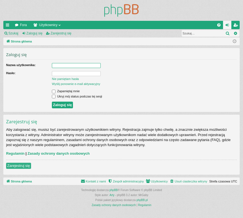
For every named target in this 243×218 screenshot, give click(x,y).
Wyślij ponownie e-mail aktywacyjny (76, 84)
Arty (112, 195)
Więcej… (9, 26)
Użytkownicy (48, 25)
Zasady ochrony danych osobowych (58, 153)
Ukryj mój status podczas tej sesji (77, 96)
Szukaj (13, 33)
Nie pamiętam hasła (65, 79)
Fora (23, 25)
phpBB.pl (142, 200)
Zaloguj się (34, 33)
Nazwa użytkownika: (21, 65)
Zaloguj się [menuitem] (228, 26)
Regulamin (15, 153)
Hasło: (11, 73)
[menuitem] (219, 25)
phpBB (114, 190)
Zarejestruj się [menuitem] (237, 26)
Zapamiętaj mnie (66, 91)
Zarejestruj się (60, 33)
